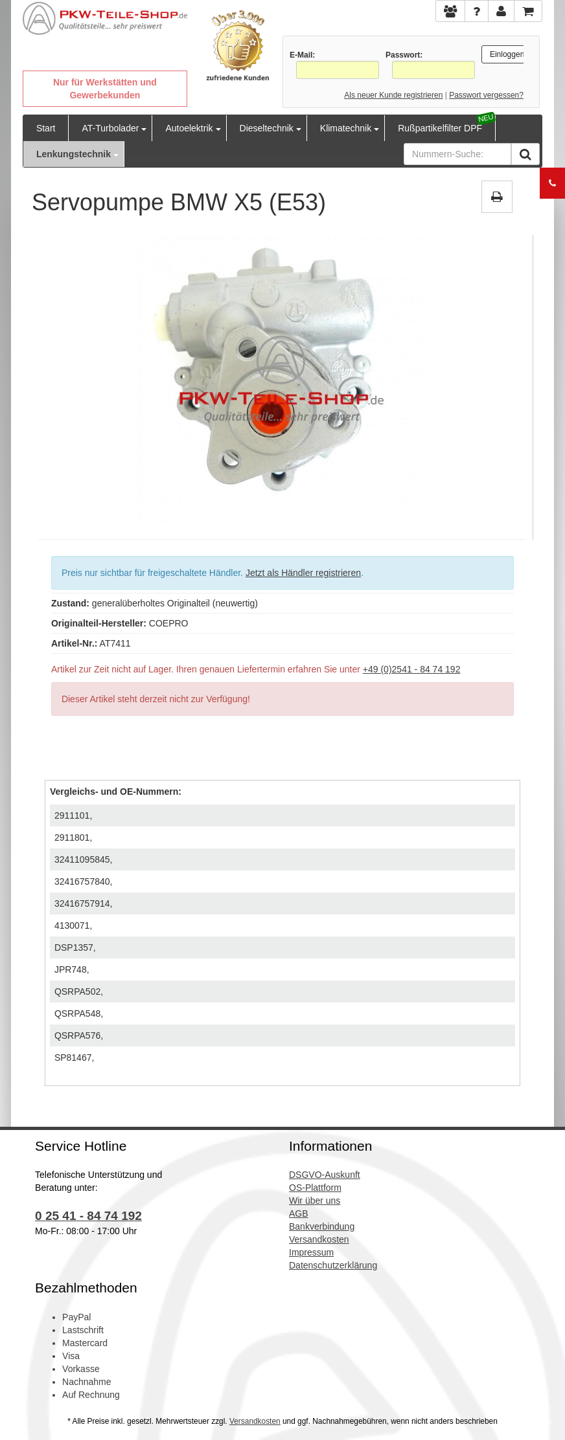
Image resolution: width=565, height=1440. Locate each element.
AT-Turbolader (110, 128)
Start (46, 128)
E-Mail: (302, 55)
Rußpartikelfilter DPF (440, 128)
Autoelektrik (189, 128)
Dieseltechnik (267, 128)
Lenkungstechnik (73, 154)
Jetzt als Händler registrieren (303, 573)
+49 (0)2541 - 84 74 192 (412, 669)
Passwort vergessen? (486, 95)
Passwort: (404, 55)
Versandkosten (255, 1421)
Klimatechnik (345, 128)
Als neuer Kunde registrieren (393, 95)
